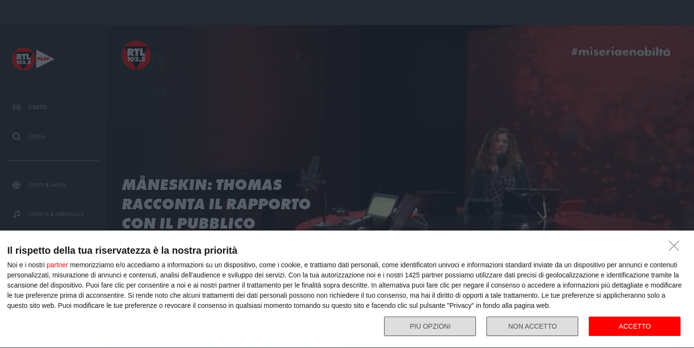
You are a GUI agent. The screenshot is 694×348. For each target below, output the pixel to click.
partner (57, 264)
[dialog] (347, 289)
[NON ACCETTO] (676, 248)
